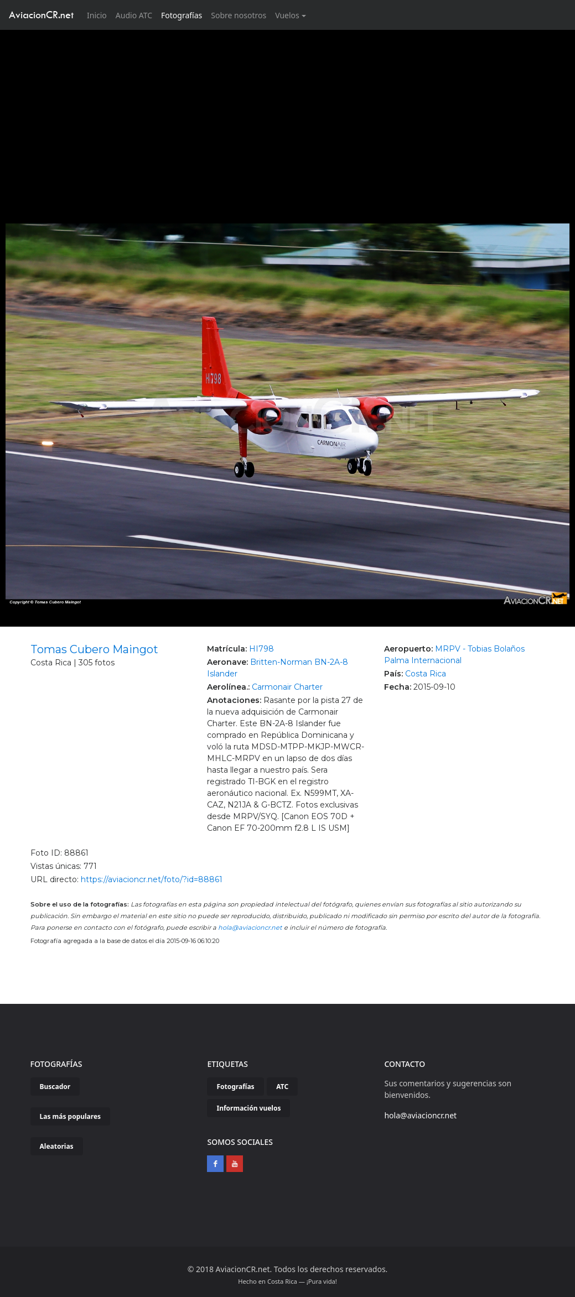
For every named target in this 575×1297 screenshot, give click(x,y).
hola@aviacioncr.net (250, 927)
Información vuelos (248, 1108)
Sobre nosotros (238, 15)
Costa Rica (425, 674)
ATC (282, 1086)
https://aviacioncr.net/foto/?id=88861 (151, 879)
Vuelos (287, 15)
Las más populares (70, 1116)
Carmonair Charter (287, 687)
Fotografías (181, 15)
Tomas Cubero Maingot (94, 649)
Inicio (99, 14)
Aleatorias (57, 1146)
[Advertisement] (287, 112)
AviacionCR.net (41, 14)
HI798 (261, 649)
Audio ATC (134, 15)
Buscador (55, 1086)
